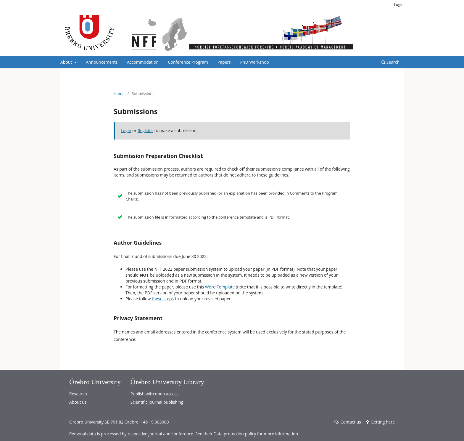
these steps (162, 299)
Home (119, 93)
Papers (224, 62)
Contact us (347, 422)
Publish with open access (154, 394)
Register (145, 130)
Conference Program (188, 62)
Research (78, 394)
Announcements (101, 62)
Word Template (220, 287)
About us (77, 402)
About (66, 62)
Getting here (380, 422)
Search (390, 62)
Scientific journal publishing (156, 402)
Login (399, 4)
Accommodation (143, 62)
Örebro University (94, 382)
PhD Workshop (254, 62)
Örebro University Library (167, 382)
